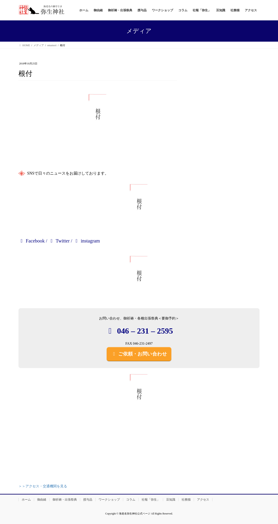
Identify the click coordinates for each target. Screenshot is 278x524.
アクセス (203, 499)
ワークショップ (109, 499)
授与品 (87, 499)
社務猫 (186, 499)
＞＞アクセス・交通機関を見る (42, 486)
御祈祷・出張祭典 (65, 499)
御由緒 (41, 499)
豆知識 (170, 499)
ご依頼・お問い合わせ (139, 354)
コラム (130, 499)
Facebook (31, 241)
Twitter (59, 241)
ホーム (26, 499)
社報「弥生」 (151, 499)
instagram (86, 241)
